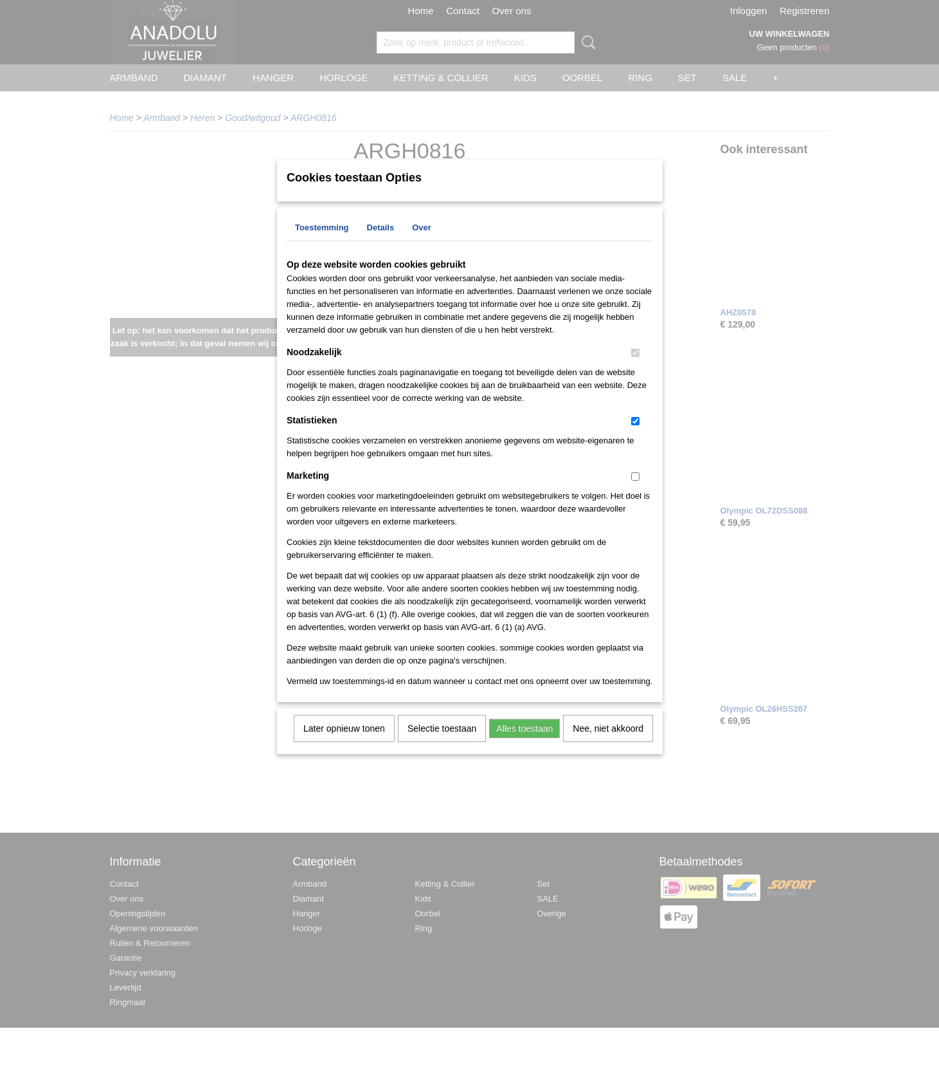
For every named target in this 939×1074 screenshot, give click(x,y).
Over (421, 244)
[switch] (635, 370)
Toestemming (322, 244)
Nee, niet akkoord (608, 745)
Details (381, 244)
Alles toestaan (524, 745)
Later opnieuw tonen (344, 745)
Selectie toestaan (441, 745)
